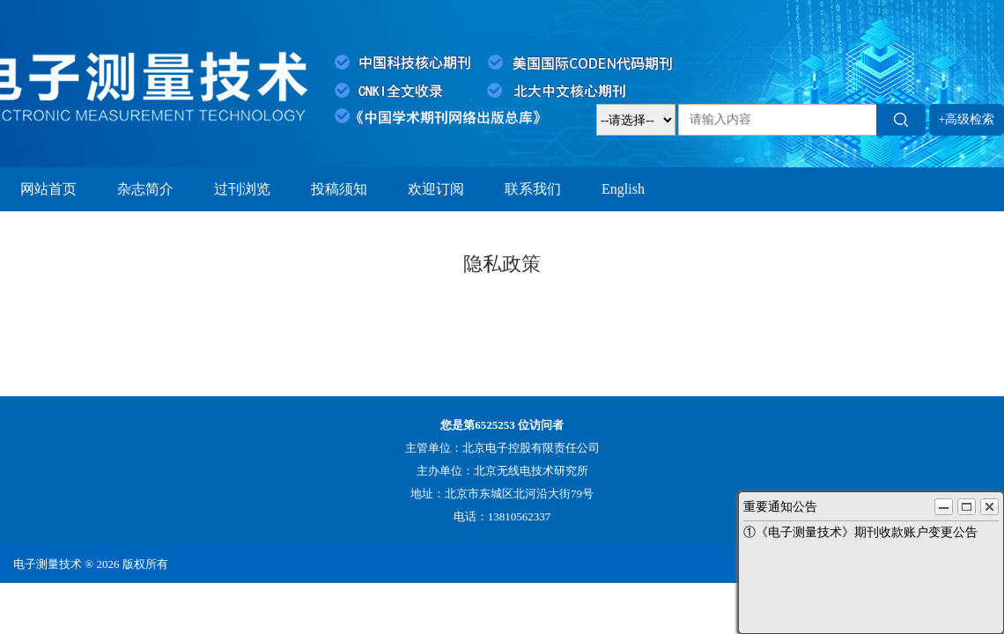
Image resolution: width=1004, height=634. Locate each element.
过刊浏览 (242, 188)
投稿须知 (339, 188)
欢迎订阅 (436, 188)
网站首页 (48, 188)
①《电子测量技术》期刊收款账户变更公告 (860, 532)
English (623, 188)
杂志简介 (145, 188)
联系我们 (533, 188)
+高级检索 (967, 119)
